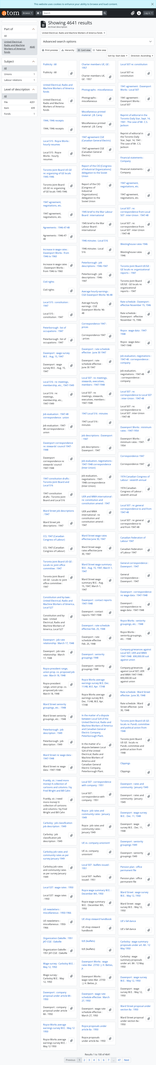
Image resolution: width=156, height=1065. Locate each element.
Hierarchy (67, 50)
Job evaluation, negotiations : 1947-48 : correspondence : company (135, 359)
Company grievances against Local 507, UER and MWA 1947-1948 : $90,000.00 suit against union (135, 654)
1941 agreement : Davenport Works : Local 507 (135, 88)
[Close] (152, 4)
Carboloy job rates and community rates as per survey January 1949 (56, 855)
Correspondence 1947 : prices (94, 325)
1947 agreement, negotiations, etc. (129, 184)
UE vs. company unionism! (96, 842)
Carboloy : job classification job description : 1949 (57, 824)
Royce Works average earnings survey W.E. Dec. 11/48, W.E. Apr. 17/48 (95, 683)
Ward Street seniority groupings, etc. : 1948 (54, 706)
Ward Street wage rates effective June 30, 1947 (94, 537)
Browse (26, 13)
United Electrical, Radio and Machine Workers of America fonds (19, 47)
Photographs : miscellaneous (97, 89)
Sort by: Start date (117, 55)
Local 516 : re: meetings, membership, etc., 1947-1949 (58, 383)
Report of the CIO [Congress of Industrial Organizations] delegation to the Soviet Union (97, 171)
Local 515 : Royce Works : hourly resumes (56, 143)
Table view (99, 50)
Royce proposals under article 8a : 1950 (94, 1027)
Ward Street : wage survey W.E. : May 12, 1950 (134, 894)
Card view (84, 50)
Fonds (19, 114)
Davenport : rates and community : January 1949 (134, 785)
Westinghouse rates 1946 (134, 244)
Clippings (125, 763)
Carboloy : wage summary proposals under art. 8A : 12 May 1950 (135, 945)
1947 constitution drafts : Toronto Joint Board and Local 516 (56, 482)
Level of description (17, 89)
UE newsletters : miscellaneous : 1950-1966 (57, 911)
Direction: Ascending (141, 55)
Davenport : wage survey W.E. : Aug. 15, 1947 (56, 354)
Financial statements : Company (132, 159)
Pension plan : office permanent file (131, 868)
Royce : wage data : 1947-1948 (133, 332)
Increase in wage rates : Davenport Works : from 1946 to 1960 (56, 253)
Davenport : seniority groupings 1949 (131, 843)
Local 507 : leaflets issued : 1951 (96, 866)
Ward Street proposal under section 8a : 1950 (135, 1008)
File (19, 102)
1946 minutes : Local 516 (95, 240)
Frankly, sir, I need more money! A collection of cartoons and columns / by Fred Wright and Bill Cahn (57, 785)
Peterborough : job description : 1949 (53, 731)
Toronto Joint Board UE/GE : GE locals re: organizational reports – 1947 (135, 269)
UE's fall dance (128, 921)
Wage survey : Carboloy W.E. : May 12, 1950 (58, 965)
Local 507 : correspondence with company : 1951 (96, 783)
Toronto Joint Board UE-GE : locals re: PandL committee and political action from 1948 (135, 726)
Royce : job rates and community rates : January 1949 (96, 814)
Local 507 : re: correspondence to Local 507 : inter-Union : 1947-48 (136, 395)
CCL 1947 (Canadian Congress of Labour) (54, 538)
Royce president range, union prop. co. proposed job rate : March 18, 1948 (59, 672)
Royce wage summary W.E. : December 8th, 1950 (96, 892)
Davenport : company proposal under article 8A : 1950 (57, 996)
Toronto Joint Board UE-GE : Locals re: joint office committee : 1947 (58, 565)
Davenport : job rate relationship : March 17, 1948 (58, 641)
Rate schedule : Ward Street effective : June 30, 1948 (135, 693)
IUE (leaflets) (88, 941)
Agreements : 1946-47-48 (56, 227)
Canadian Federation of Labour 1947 (132, 539)
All (5, 36)
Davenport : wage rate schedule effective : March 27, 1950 (96, 997)
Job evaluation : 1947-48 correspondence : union (56, 416)
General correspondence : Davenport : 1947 (134, 564)
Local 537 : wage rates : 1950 (58, 887)
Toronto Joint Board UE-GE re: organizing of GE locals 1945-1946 (57, 173)
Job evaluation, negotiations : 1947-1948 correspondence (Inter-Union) (97, 464)
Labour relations (19, 80)
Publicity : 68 (50, 64)
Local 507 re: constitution (133, 64)
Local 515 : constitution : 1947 (56, 304)
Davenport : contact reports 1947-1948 (97, 602)
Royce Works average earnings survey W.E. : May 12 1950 (59, 1028)
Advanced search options (59, 41)
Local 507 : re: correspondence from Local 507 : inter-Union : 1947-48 (135, 212)
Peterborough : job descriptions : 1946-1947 (95, 264)
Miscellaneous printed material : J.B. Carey (93, 113)
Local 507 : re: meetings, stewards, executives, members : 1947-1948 (94, 381)
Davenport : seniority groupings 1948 (93, 656)
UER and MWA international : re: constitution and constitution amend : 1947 (97, 500)
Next (126, 1060)
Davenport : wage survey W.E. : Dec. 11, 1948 (133, 814)
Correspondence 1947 (132, 456)
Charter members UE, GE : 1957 (96, 66)
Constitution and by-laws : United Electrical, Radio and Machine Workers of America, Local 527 (59, 602)
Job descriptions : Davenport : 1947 (97, 437)
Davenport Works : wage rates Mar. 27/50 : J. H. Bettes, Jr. (97, 965)
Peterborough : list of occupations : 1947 (54, 329)
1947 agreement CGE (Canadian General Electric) (96, 139)
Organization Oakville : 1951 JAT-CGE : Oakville (58, 940)
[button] (133, 13)
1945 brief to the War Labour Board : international (97, 213)
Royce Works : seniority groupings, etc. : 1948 (132, 622)
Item (19, 108)
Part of (8, 29)
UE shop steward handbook (96, 919)
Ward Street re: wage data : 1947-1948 (57, 756)
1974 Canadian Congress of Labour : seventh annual (135, 478)
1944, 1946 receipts (53, 120)
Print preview (50, 50)
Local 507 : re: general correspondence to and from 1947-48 (136, 509)
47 (119, 1060)
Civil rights (48, 281)
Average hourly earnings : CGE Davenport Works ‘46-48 (97, 293)
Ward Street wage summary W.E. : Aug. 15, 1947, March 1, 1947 (97, 568)
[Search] (72, 13)
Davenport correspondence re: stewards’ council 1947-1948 (58, 446)
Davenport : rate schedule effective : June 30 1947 (96, 350)
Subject (9, 61)
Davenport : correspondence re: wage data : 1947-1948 (135, 593)
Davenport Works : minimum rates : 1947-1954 (135, 429)
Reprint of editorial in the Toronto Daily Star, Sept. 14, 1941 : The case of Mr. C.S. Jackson (135, 120)
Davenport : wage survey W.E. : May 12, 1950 (133, 979)
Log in (147, 13)
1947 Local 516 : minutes (95, 413)
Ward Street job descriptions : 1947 (58, 512)
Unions (19, 74)
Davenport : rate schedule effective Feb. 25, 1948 (96, 627)
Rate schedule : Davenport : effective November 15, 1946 (135, 303)
